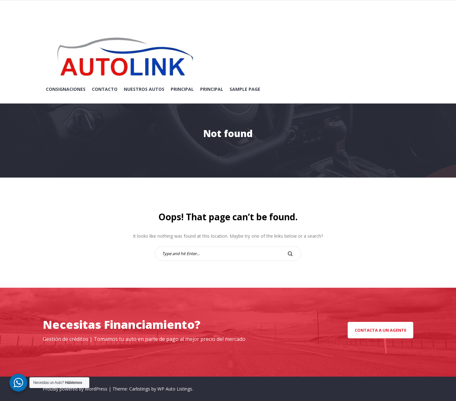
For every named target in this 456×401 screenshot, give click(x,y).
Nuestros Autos (144, 89)
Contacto (104, 89)
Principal (182, 89)
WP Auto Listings (174, 389)
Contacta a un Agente (380, 330)
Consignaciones (66, 89)
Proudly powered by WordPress (76, 389)
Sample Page (245, 89)
